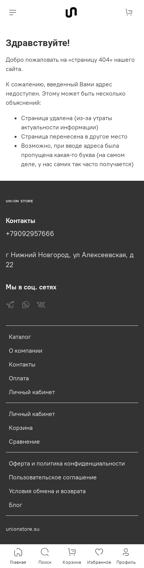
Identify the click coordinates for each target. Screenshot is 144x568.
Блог (15, 505)
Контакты (22, 364)
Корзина (21, 427)
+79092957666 (30, 234)
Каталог (20, 336)
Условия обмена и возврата (47, 491)
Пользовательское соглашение (53, 477)
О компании (25, 350)
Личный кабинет (32, 392)
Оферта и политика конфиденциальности (67, 463)
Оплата (19, 378)
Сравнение (24, 441)
